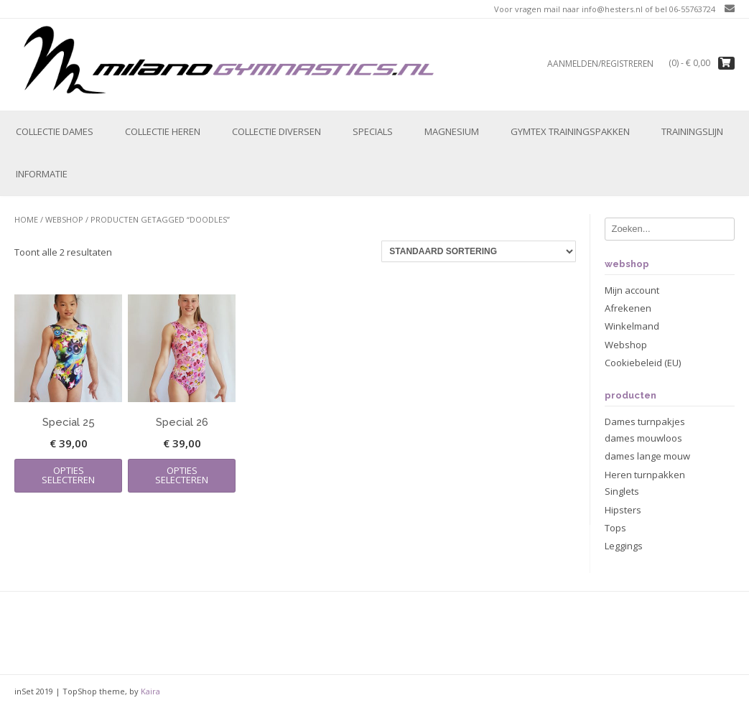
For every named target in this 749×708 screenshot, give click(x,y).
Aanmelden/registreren (600, 63)
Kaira (150, 691)
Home (26, 219)
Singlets (622, 491)
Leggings (624, 545)
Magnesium (451, 131)
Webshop (64, 219)
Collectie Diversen (276, 131)
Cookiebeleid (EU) (643, 362)
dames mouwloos (643, 438)
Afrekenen (628, 308)
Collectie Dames (54, 131)
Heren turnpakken (645, 474)
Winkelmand (632, 326)
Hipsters (623, 509)
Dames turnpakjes (645, 421)
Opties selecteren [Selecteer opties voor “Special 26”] (181, 475)
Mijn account (632, 290)
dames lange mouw (647, 456)
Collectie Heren (162, 131)
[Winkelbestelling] (478, 251)
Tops (615, 527)
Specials (373, 131)
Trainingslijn (692, 131)
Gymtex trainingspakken (570, 131)
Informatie (42, 173)
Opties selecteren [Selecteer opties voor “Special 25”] (68, 475)
